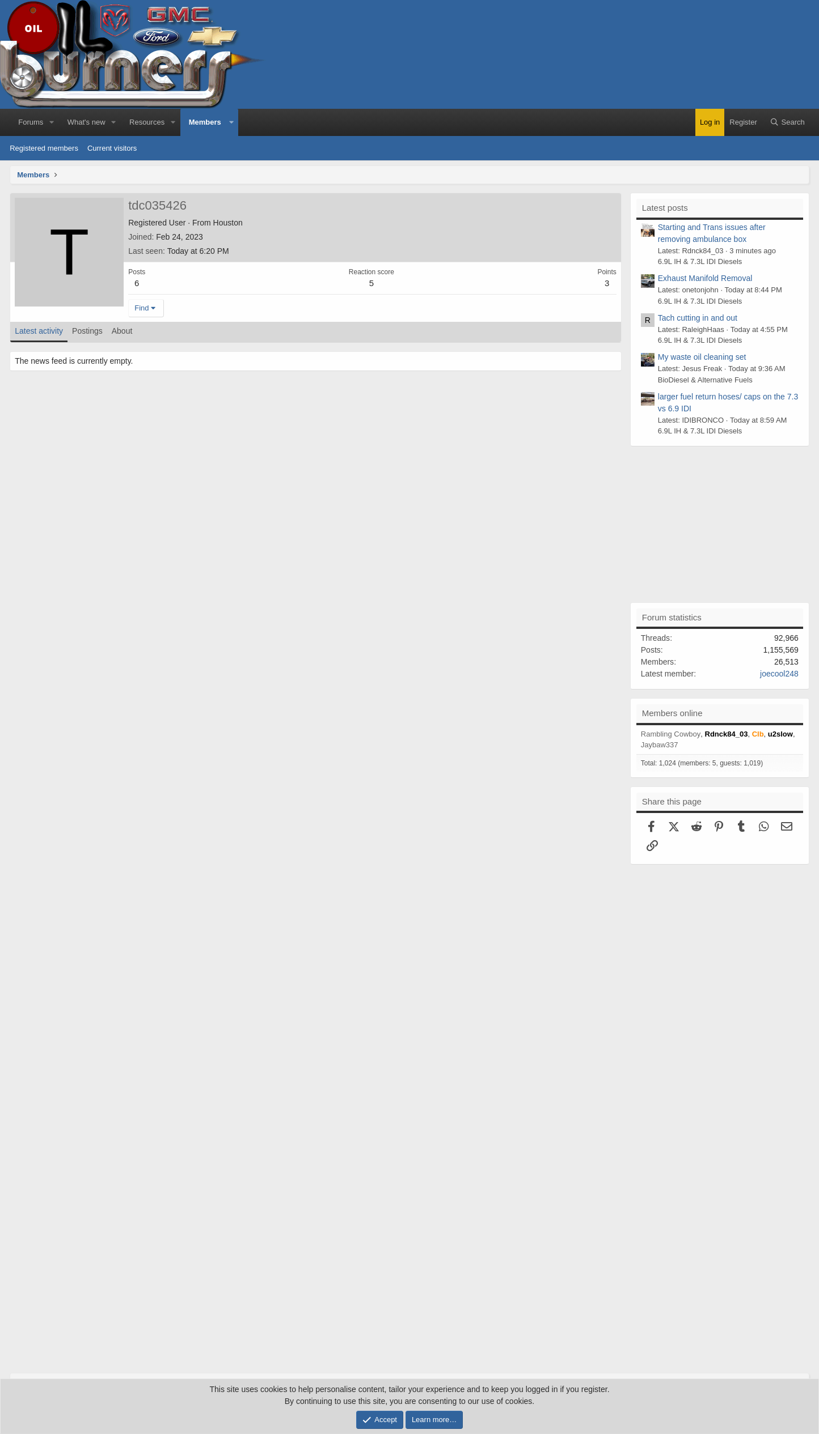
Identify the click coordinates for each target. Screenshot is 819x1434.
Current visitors (112, 148)
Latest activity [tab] (39, 330)
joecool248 (779, 673)
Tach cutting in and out (697, 317)
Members (205, 122)
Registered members (44, 148)
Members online (672, 713)
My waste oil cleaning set (702, 356)
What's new (86, 122)
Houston (228, 222)
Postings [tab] (87, 330)
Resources (146, 122)
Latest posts (665, 207)
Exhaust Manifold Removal (705, 278)
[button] (51, 122)
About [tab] (122, 330)
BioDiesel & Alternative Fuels (705, 380)
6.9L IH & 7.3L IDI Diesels (700, 261)
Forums (30, 122)
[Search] (787, 122)
